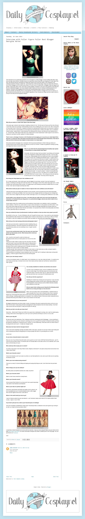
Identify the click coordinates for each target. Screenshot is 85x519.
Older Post (56, 476)
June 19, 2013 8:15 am (23, 447)
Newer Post (9, 476)
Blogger (49, 487)
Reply (11, 452)
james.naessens (13, 447)
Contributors (44, 32)
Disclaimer (56, 32)
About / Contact (11, 32)
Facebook (15, 432)
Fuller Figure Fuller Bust (13, 431)
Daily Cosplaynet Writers (28, 32)
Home (32, 476)
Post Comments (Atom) (19, 479)
